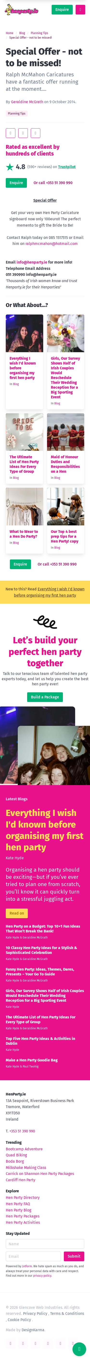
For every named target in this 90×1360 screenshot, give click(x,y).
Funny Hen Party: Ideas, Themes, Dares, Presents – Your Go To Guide (40, 971)
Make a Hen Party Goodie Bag (32, 1060)
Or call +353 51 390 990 (53, 182)
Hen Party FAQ (18, 1204)
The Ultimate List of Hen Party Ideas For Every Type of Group (24, 464)
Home (9, 33)
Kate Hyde (15, 858)
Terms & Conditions (67, 1313)
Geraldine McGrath (27, 102)
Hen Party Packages (22, 1216)
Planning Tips (39, 33)
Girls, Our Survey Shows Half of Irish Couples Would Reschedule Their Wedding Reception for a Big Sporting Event (65, 377)
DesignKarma (33, 1330)
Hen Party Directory (23, 1197)
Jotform (27, 1266)
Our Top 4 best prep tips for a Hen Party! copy (64, 536)
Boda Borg (15, 1161)
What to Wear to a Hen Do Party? (24, 534)
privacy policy (42, 1275)
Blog (22, 33)
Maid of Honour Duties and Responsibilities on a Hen (65, 464)
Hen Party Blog (18, 1210)
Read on (17, 913)
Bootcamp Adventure (24, 1149)
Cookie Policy (19, 1319)
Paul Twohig (30, 1066)
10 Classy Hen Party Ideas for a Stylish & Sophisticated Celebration (41, 950)
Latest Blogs (17, 799)
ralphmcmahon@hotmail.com (51, 243)
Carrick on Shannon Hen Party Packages (40, 1173)
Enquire (62, 9)
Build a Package (45, 697)
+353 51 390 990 (22, 1131)
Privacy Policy (35, 1313)
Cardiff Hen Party (20, 1180)
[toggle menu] (80, 9)
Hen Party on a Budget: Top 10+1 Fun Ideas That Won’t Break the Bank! (43, 928)
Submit (74, 1256)
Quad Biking (16, 1155)
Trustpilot (67, 167)
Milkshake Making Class (26, 1167)
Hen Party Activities (23, 1222)
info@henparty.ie (32, 262)
